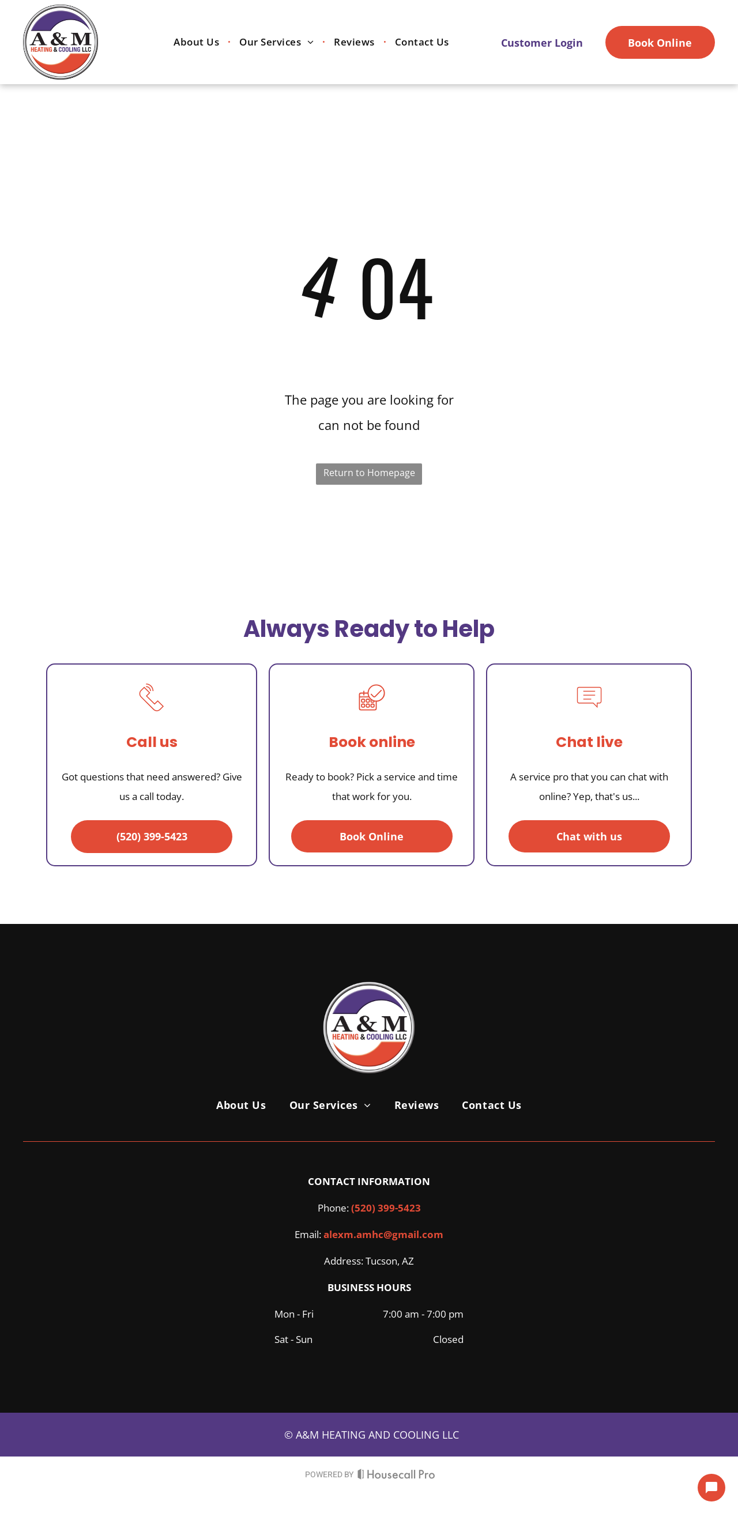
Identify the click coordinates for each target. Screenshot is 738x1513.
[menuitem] (198, 42)
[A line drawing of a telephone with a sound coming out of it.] (151, 713)
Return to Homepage (369, 472)
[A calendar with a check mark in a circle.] (372, 713)
